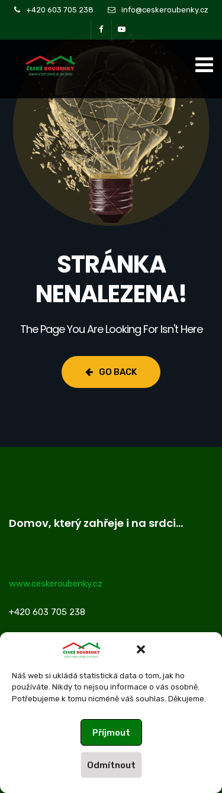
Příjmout (111, 732)
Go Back (111, 372)
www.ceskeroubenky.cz (55, 583)
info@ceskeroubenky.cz (164, 9)
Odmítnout (111, 765)
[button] (141, 649)
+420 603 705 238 (60, 9)
